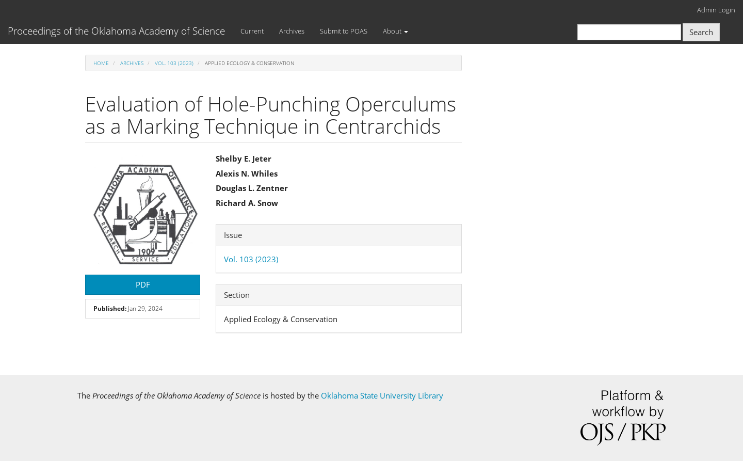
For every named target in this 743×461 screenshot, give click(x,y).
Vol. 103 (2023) (174, 63)
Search (701, 32)
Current (252, 31)
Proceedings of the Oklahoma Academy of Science (116, 31)
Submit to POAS (343, 31)
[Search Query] (629, 32)
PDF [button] (143, 284)
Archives (291, 31)
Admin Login (716, 9)
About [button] (395, 31)
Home (101, 63)
